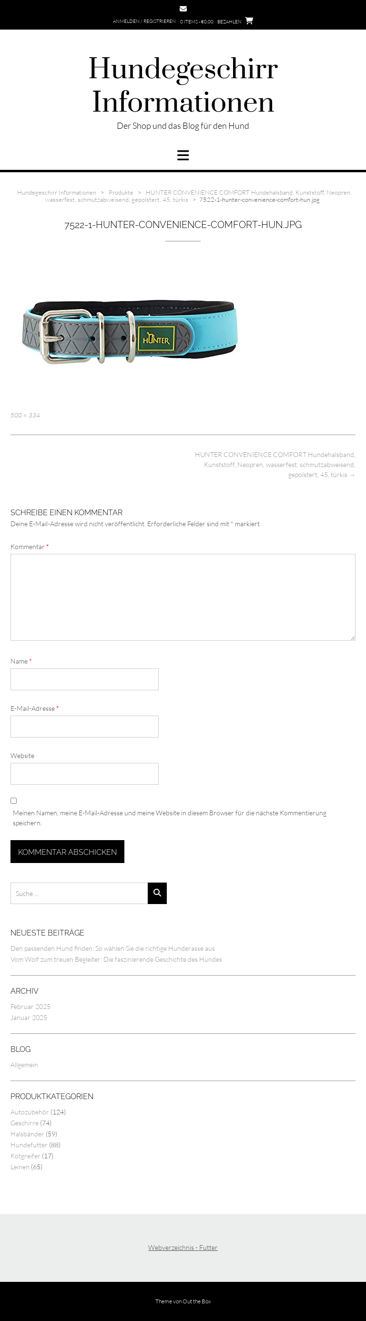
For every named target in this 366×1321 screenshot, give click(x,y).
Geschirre (24, 1123)
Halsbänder (27, 1134)
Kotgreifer (25, 1156)
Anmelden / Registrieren (144, 21)
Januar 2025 (28, 1017)
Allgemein (24, 1065)
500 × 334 (25, 415)
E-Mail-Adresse (34, 708)
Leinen (20, 1167)
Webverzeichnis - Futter (183, 1247)
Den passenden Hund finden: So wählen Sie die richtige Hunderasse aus (112, 948)
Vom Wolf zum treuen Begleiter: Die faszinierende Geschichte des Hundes (116, 959)
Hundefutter (29, 1145)
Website (22, 755)
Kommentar (29, 546)
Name (21, 661)
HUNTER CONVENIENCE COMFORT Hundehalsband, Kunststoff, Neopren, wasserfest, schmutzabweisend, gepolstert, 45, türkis (275, 464)
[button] (183, 155)
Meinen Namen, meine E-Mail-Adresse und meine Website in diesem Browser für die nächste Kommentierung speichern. (169, 818)
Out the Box (197, 1301)
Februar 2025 (30, 1006)
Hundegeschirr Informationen (183, 86)
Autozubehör (29, 1112)
